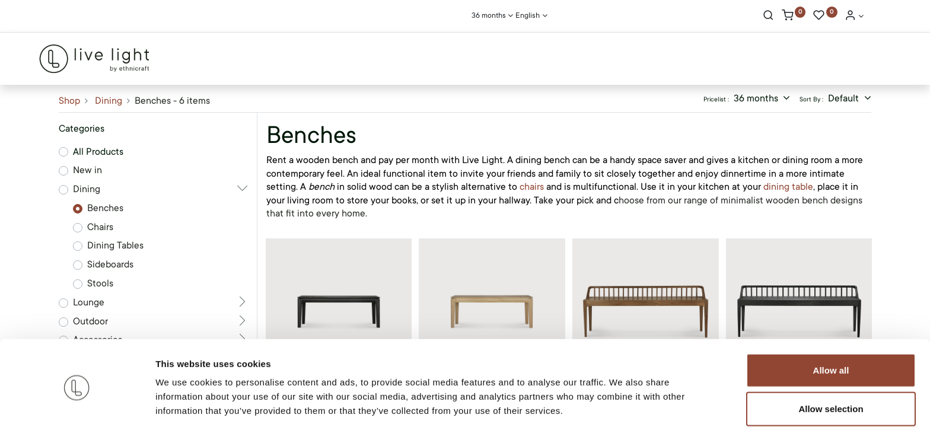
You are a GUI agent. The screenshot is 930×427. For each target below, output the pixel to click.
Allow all (831, 325)
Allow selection (830, 364)
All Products (98, 152)
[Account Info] (854, 16)
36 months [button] (757, 98)
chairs (532, 187)
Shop (69, 101)
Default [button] (844, 98)
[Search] (768, 16)
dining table (788, 187)
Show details (622, 404)
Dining (108, 101)
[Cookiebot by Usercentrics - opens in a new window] (77, 404)
